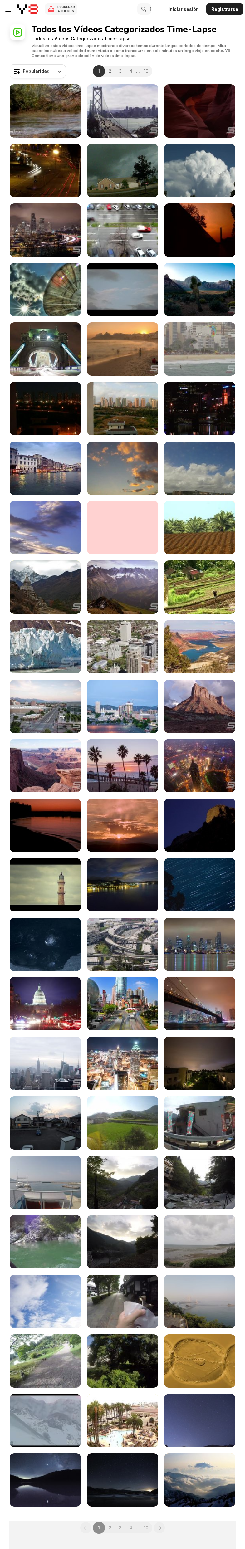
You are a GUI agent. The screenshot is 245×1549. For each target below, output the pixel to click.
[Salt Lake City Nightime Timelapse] (122, 706)
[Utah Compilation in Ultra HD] (199, 111)
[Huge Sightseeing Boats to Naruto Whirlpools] (45, 1182)
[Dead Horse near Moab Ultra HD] (45, 765)
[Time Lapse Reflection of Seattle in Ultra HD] (199, 944)
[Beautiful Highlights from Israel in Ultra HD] (199, 527)
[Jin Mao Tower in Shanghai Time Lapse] (199, 765)
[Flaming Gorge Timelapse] (199, 646)
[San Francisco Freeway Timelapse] (122, 944)
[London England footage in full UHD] (45, 349)
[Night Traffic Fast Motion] (45, 170)
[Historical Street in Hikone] (45, 1361)
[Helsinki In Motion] (122, 289)
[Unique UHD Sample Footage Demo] (199, 289)
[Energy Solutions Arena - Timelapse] (45, 706)
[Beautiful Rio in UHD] (199, 349)
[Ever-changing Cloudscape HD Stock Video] (122, 884)
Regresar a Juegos (66, 9)
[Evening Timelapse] (45, 408)
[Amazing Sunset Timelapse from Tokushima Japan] (45, 1123)
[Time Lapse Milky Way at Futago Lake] (45, 1480)
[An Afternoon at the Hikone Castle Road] (122, 1301)
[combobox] (38, 71)
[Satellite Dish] (45, 289)
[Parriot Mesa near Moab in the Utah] (199, 706)
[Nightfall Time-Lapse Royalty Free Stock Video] (122, 825)
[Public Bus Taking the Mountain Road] (199, 1123)
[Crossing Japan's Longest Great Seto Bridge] (122, 1123)
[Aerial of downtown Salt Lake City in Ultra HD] (122, 646)
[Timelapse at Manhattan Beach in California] (122, 765)
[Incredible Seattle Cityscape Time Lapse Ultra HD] (45, 230)
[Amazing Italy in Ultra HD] (45, 468)
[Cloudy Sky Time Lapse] (122, 527)
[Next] (159, 1527)
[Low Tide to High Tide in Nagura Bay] (199, 1241)
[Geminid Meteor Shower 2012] (122, 1480)
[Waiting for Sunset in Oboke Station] (122, 1241)
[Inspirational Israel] (45, 111)
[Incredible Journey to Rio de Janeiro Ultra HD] (122, 349)
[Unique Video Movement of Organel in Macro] (199, 1361)
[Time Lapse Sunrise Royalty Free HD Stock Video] (45, 825)
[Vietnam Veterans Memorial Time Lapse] (199, 230)
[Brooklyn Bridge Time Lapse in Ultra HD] (199, 1003)
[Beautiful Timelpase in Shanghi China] (122, 1003)
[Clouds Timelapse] (122, 468)
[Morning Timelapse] (122, 408)
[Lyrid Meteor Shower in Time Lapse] (199, 1420)
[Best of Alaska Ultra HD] (45, 646)
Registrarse (224, 9)
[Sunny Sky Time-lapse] (45, 527)
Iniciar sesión (184, 9)
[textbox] (37, 71)
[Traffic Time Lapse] (122, 230)
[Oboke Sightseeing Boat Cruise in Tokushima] (45, 1241)
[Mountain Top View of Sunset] (122, 1182)
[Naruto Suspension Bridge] (199, 1301)
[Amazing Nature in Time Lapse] (199, 1480)
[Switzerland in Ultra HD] (122, 587)
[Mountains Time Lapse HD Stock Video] (199, 825)
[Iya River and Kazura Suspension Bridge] (199, 1182)
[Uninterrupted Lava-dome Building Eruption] (45, 1420)
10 (146, 71)
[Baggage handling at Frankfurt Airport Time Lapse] (45, 1301)
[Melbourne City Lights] (199, 408)
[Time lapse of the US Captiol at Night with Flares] (45, 1003)
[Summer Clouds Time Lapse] (199, 468)
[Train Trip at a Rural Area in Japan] (122, 1361)
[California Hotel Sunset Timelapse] (122, 1420)
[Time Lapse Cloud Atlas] (199, 170)
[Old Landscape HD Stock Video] (45, 884)
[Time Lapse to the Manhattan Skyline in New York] (45, 1063)
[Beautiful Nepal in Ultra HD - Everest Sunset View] (45, 587)
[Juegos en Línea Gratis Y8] (27, 9)
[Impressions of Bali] (199, 587)
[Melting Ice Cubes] (45, 944)
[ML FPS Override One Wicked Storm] (122, 170)
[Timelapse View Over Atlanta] (122, 1063)
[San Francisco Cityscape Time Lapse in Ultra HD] (122, 111)
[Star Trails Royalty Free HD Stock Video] (199, 884)
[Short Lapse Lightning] (199, 1063)
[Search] (143, 9)
